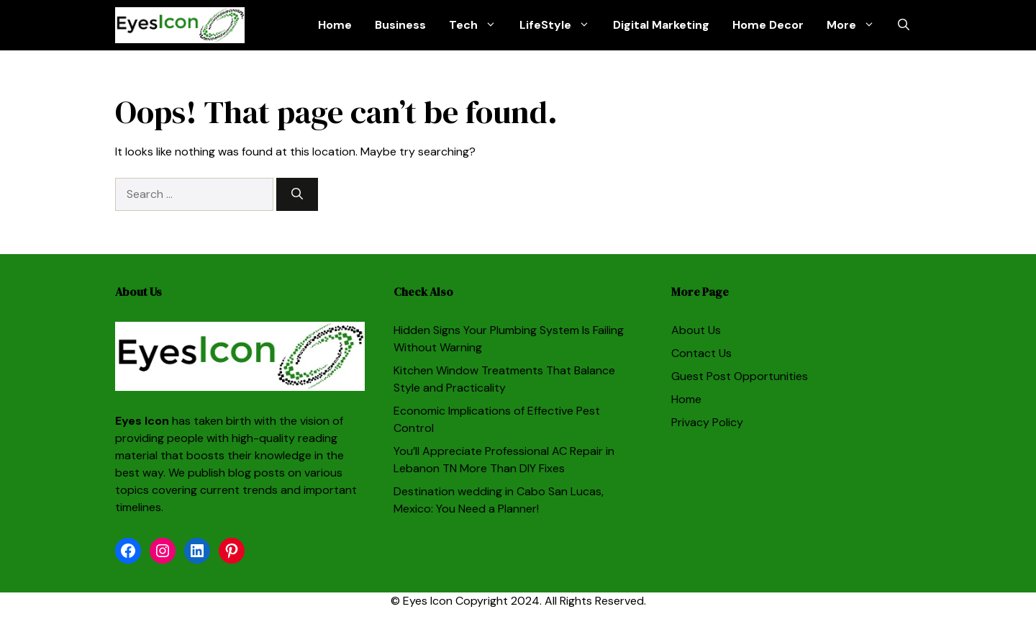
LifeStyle (560, 25)
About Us (696, 330)
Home (335, 24)
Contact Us (701, 353)
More (856, 25)
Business (400, 24)
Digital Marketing (661, 24)
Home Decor (768, 24)
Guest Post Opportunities (739, 376)
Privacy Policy (707, 422)
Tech (478, 25)
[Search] (297, 194)
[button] (903, 25)
